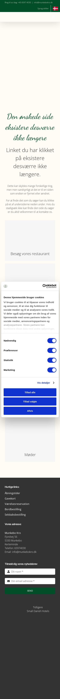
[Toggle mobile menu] (53, 17)
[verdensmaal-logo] (30, 669)
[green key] (30, 681)
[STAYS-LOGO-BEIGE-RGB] (19, 606)
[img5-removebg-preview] (30, 620)
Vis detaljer (43, 382)
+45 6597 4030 (24, 2)
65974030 (20, 548)
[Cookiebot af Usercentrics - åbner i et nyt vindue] (42, 286)
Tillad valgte (30, 401)
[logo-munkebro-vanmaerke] (30, 646)
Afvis (30, 410)
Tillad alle (30, 392)
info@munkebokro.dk (43, 2)
